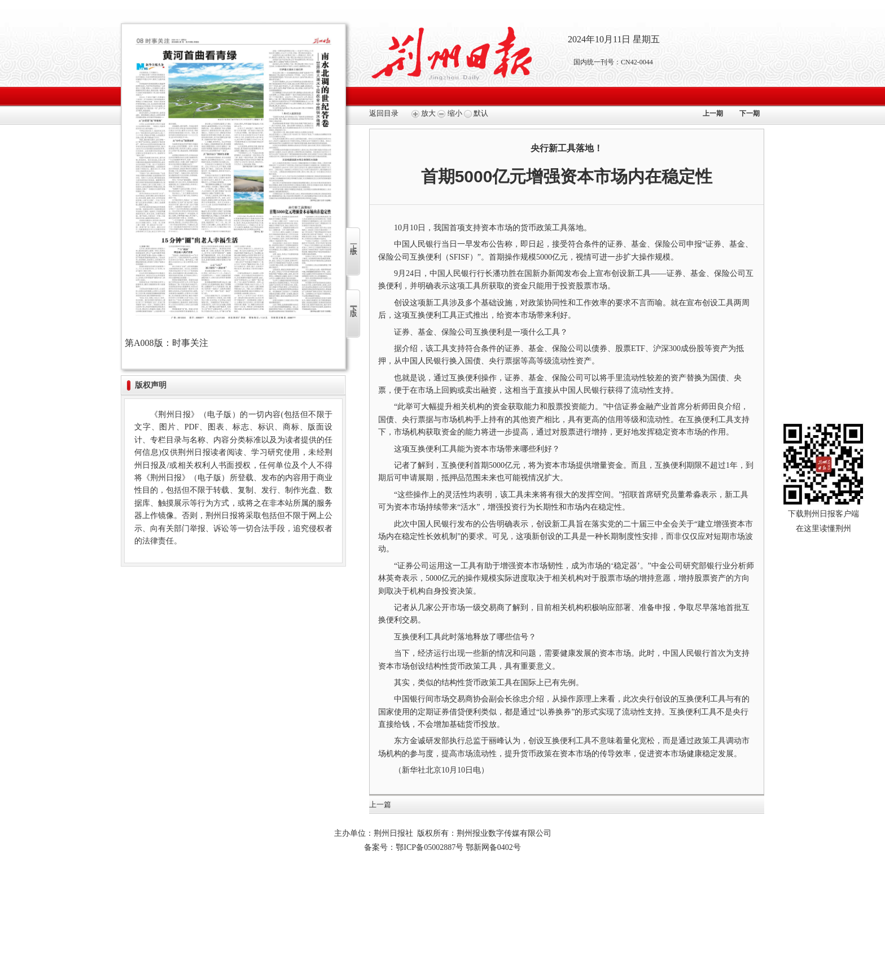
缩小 (449, 113)
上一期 (713, 113)
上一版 (353, 241)
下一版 (353, 303)
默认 (476, 113)
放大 (423, 113)
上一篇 (380, 804)
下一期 (749, 113)
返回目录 (383, 113)
